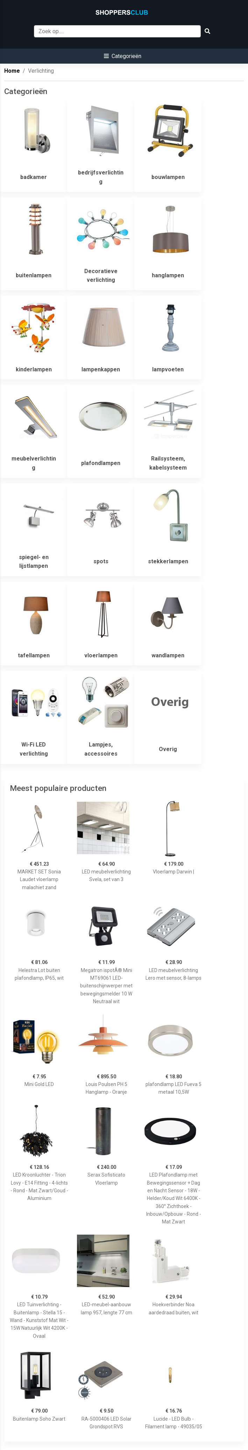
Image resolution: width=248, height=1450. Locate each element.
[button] (122, 56)
